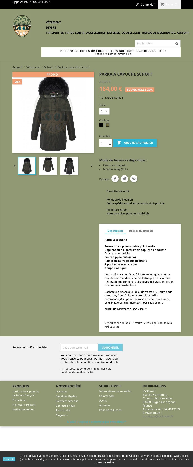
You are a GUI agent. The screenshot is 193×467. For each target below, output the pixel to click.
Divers (51, 27)
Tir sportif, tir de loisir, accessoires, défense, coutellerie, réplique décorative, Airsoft (117, 33)
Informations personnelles (115, 391)
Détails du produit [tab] (141, 230)
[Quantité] (103, 143)
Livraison (61, 391)
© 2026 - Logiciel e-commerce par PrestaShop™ (96, 421)
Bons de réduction (110, 410)
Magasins (62, 415)
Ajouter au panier (135, 143)
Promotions (19, 400)
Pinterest (133, 178)
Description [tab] (115, 230)
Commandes (106, 396)
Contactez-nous (65, 405)
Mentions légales (66, 396)
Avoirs (103, 400)
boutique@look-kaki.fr (158, 416)
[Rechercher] (158, 43)
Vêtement (53, 22)
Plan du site (63, 410)
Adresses (104, 405)
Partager (115, 178)
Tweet (124, 178)
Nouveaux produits (24, 404)
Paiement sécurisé (67, 401)
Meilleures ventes (23, 409)
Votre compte (110, 386)
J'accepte (9, 459)
